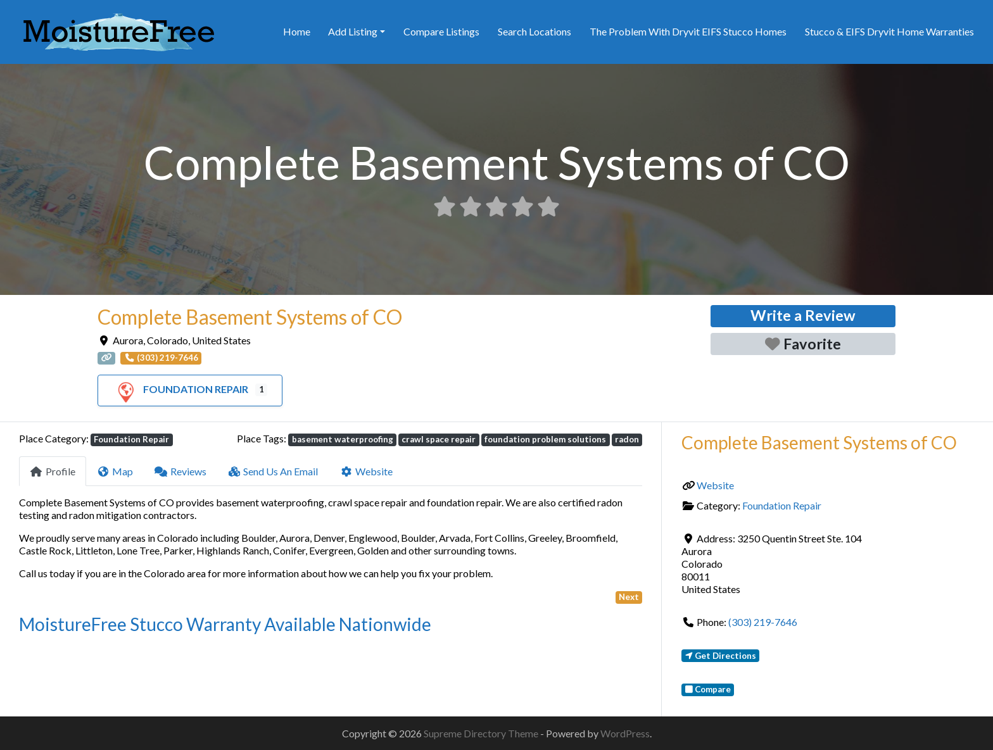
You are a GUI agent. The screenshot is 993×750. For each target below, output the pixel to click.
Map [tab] (115, 471)
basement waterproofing (342, 439)
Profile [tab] (52, 471)
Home (296, 31)
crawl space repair (439, 439)
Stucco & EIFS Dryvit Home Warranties (889, 31)
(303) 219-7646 (762, 622)
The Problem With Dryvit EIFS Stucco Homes (688, 31)
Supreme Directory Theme (482, 733)
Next (629, 597)
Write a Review (803, 315)
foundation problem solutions (545, 439)
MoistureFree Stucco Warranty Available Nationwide (225, 624)
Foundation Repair (180, 389)
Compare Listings (441, 31)
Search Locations (534, 31)
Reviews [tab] (180, 471)
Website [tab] (366, 471)
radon (627, 439)
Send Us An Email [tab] (273, 471)
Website (715, 485)
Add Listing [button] (352, 31)
